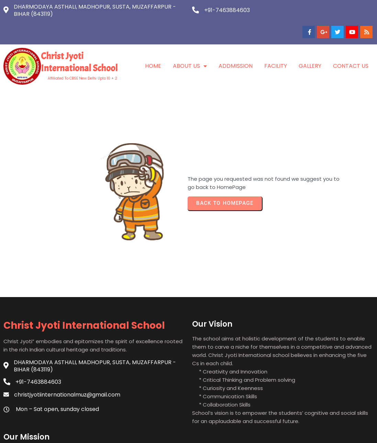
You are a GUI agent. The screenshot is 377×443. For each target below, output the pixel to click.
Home (153, 44)
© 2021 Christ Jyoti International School (188, 432)
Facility (275, 44)
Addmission (236, 44)
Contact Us (350, 44)
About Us (190, 44)
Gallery (310, 44)
